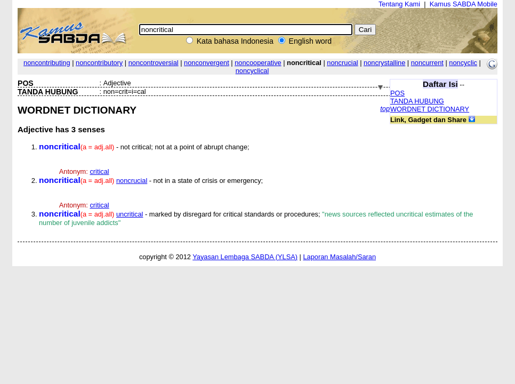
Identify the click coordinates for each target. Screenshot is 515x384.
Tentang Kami (399, 4)
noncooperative (258, 63)
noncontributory (99, 63)
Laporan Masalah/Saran (339, 257)
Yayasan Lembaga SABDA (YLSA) (244, 257)
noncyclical (252, 71)
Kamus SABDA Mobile (463, 4)
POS (397, 93)
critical (99, 171)
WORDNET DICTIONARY (429, 109)
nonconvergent (206, 63)
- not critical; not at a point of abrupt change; (144, 147)
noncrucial (342, 63)
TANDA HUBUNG (417, 101)
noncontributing (46, 63)
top (385, 109)
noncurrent (427, 63)
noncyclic (463, 63)
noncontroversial (153, 63)
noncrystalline (384, 63)
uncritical (129, 214)
